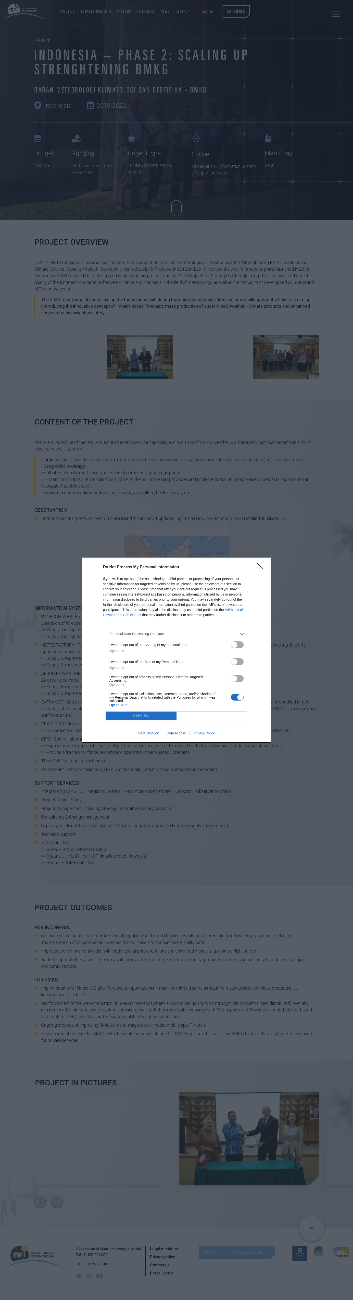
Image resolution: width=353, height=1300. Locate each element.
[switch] (237, 644)
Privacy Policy (204, 733)
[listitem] (176, 634)
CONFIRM (141, 715)
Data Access (176, 733)
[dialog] (176, 650)
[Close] (261, 567)
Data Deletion (148, 733)
